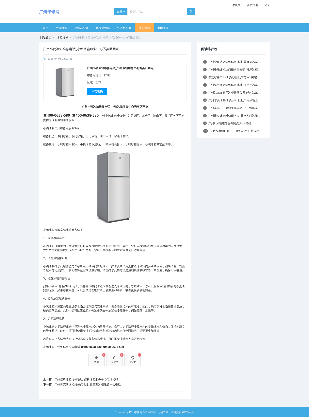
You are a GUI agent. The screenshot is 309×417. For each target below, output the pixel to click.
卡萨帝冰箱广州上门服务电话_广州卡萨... (232, 131)
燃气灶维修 (103, 28)
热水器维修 (81, 28)
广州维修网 (135, 412)
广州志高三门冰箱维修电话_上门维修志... (231, 108)
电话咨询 (97, 91)
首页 (45, 28)
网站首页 (45, 37)
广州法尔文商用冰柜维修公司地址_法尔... (231, 92)
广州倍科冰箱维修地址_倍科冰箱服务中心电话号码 (86, 379)
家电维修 (163, 28)
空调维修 (61, 28)
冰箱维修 (144, 28)
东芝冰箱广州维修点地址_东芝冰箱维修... (231, 77)
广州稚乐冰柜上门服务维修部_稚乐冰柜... (231, 69)
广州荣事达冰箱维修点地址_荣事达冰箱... (231, 62)
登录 (267, 5)
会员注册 (252, 5)
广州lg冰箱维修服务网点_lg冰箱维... (228, 123)
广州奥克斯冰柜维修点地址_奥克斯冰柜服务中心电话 (87, 384)
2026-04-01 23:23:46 (60, 58)
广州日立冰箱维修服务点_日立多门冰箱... (231, 115)
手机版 (236, 5)
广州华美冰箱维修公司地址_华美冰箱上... (231, 100)
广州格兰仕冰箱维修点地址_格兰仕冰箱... (231, 85)
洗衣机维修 (124, 28)
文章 (121, 11)
